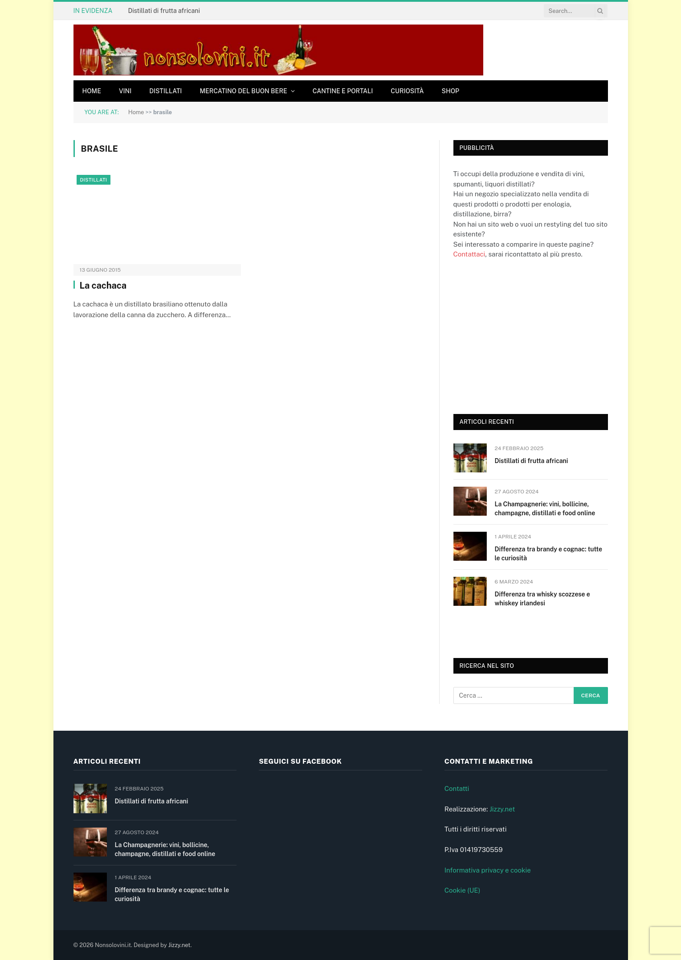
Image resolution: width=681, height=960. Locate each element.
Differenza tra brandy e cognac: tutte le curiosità (548, 554)
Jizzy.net (502, 809)
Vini (125, 91)
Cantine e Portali (343, 91)
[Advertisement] (520, 335)
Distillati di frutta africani (164, 10)
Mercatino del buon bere (243, 91)
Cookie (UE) (462, 890)
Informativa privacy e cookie (487, 870)
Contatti (456, 788)
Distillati (165, 91)
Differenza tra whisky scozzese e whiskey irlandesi (542, 599)
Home (91, 91)
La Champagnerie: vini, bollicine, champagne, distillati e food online (545, 509)
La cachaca (103, 285)
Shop (451, 91)
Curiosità (407, 91)
